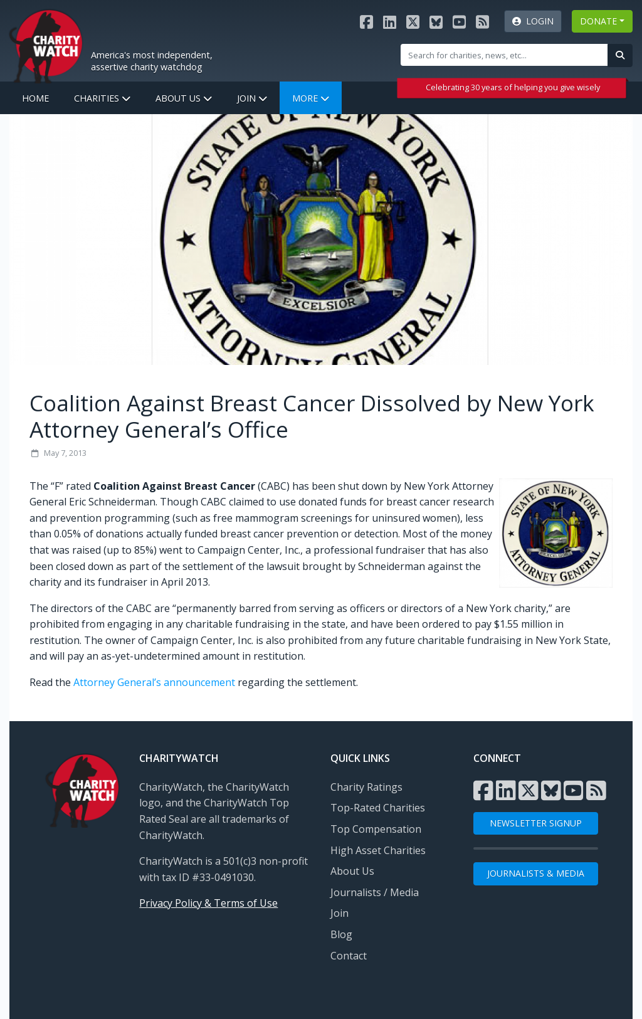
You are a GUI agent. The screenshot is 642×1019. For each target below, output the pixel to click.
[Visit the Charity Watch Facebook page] (366, 21)
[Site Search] (504, 54)
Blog (341, 934)
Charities (102, 98)
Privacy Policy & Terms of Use (208, 903)
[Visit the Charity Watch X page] (412, 21)
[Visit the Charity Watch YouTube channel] (459, 21)
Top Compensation (375, 829)
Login (533, 21)
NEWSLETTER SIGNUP (536, 823)
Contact (348, 956)
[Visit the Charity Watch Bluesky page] (436, 21)
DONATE (598, 21)
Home (35, 98)
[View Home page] (45, 44)
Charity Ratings (366, 787)
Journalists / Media (374, 892)
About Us (183, 98)
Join (252, 98)
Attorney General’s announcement (154, 682)
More (310, 98)
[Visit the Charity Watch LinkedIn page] (389, 21)
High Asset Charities (378, 850)
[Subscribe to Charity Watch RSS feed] (482, 21)
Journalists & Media (535, 873)
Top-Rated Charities (377, 808)
